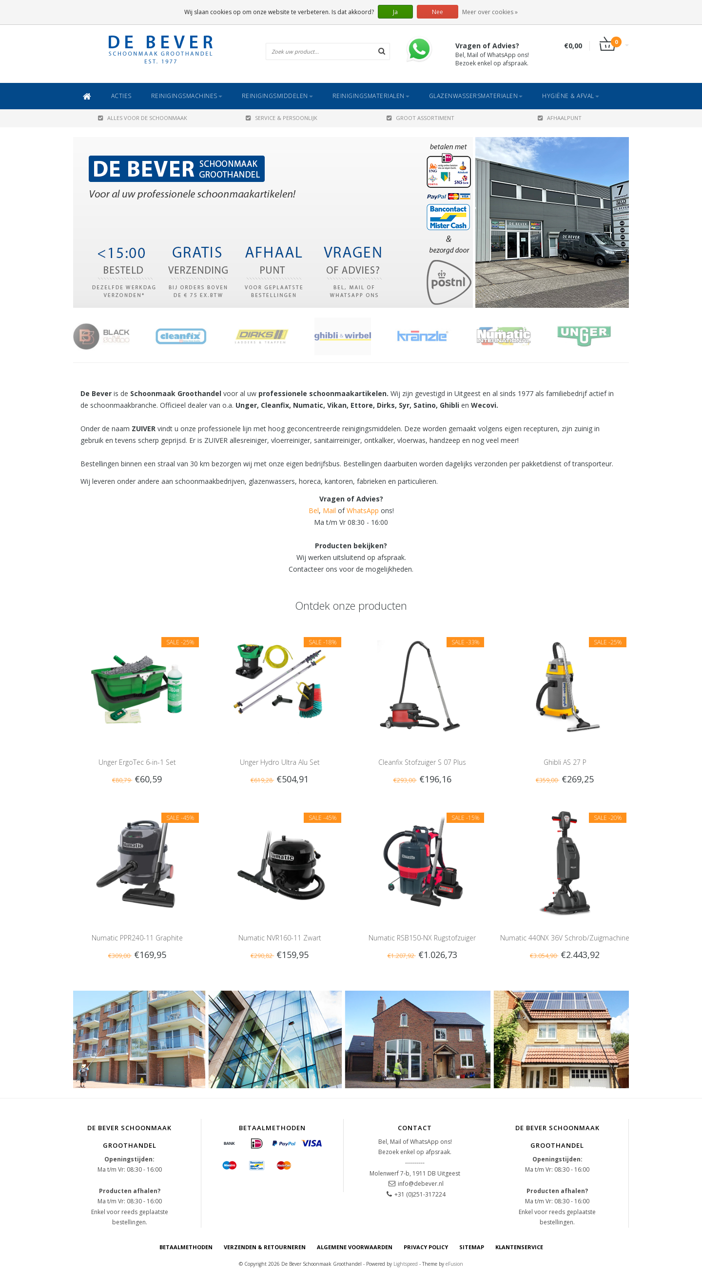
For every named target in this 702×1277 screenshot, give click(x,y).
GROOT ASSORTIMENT (420, 117)
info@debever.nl (421, 1183)
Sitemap (471, 1247)
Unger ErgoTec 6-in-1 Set (137, 762)
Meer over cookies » (490, 12)
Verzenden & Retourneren (265, 1247)
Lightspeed (405, 1263)
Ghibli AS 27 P (565, 762)
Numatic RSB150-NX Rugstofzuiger (422, 937)
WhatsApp (363, 510)
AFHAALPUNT (560, 117)
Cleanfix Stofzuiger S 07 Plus (422, 762)
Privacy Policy (426, 1247)
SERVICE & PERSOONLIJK (281, 117)
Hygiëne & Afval (570, 96)
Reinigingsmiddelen (277, 96)
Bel (314, 510)
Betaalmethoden (186, 1247)
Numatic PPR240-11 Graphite (137, 937)
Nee (437, 12)
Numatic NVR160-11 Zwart (279, 937)
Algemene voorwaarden (354, 1247)
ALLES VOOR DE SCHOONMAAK (142, 117)
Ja (395, 12)
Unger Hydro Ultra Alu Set (280, 762)
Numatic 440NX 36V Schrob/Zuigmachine (564, 937)
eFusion (454, 1263)
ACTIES (121, 96)
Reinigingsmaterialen (371, 96)
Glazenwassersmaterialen (476, 96)
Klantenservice (519, 1247)
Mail (329, 510)
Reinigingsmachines (186, 96)
